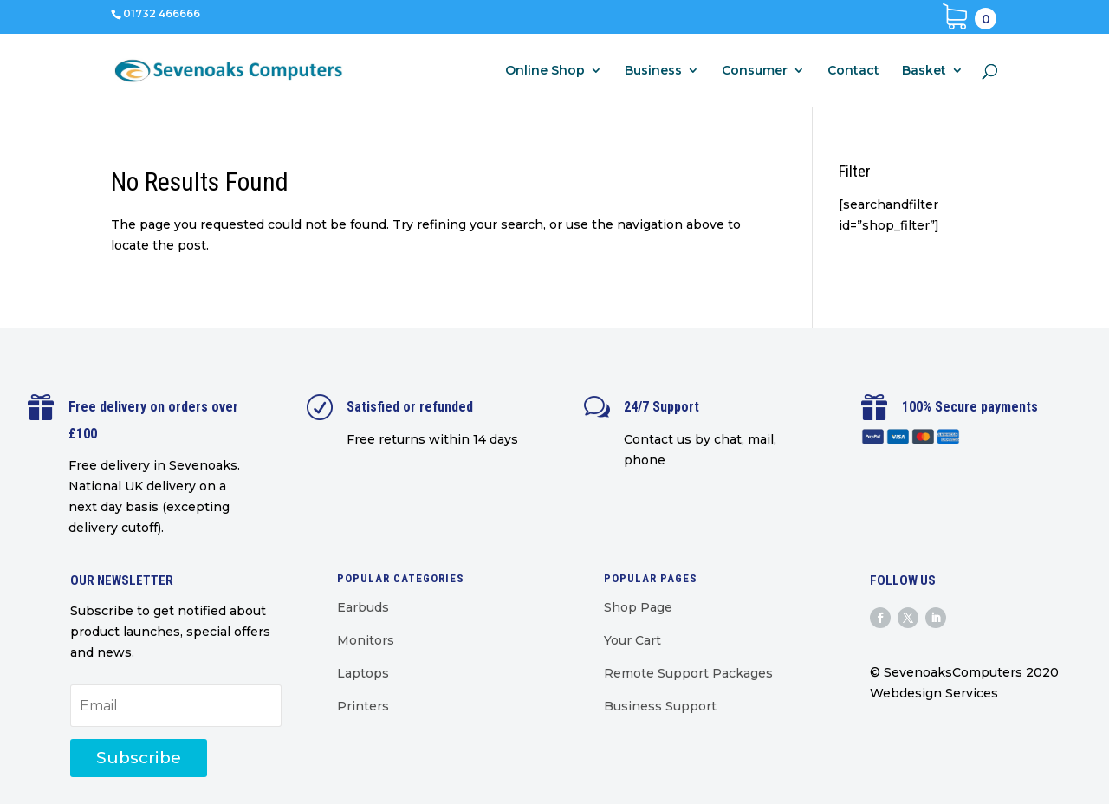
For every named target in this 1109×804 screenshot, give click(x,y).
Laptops (363, 673)
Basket (924, 71)
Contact (853, 71)
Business (653, 71)
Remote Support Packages (688, 673)
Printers (363, 706)
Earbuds (363, 607)
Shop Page (638, 607)
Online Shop (545, 71)
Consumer (755, 71)
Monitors (365, 640)
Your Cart (632, 640)
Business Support (660, 706)
